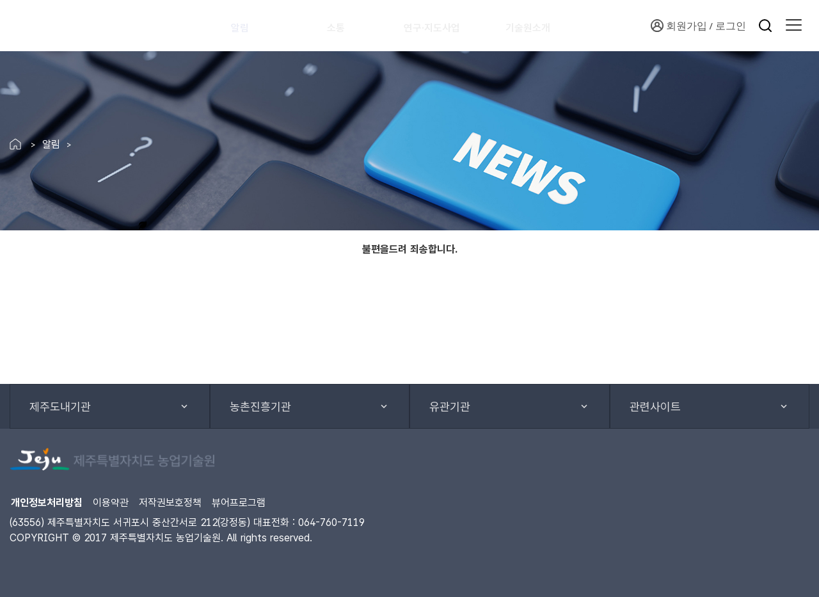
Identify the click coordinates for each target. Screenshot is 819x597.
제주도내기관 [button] (60, 406)
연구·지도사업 (444, 25)
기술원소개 (545, 25)
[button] (793, 26)
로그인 (730, 26)
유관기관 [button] (449, 406)
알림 (246, 25)
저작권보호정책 (170, 503)
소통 (342, 25)
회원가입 (679, 26)
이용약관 (111, 503)
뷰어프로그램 (239, 503)
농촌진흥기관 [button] (260, 406)
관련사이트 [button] (655, 406)
